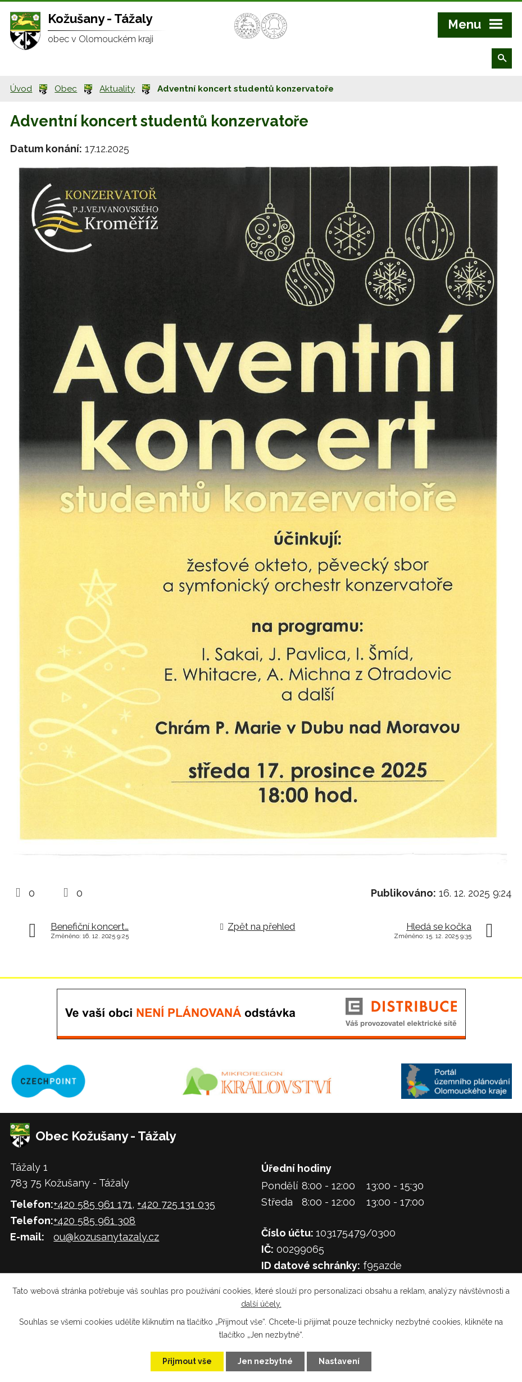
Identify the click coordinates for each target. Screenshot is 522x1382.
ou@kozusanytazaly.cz (106, 1237)
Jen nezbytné (265, 1361)
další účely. (261, 1303)
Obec (66, 89)
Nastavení (339, 1361)
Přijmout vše (187, 1361)
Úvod (21, 89)
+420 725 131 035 (176, 1204)
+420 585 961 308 (94, 1220)
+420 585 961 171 (92, 1204)
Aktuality (117, 89)
